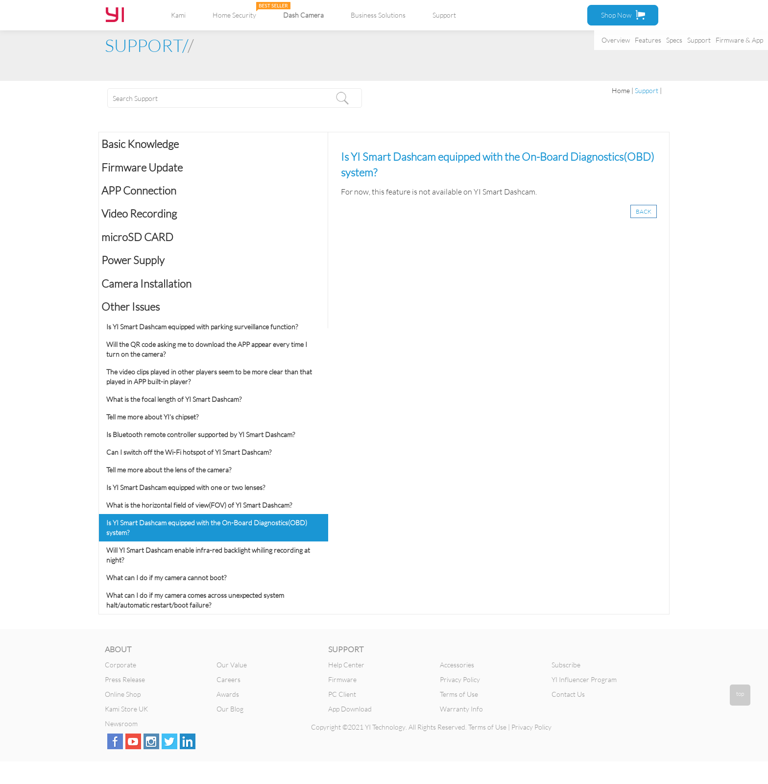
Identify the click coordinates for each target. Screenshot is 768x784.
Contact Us (568, 694)
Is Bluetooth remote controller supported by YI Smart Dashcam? (200, 434)
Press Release (125, 679)
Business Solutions (378, 15)
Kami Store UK (126, 709)
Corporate (120, 665)
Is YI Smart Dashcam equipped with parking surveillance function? (202, 326)
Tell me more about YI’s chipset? (152, 417)
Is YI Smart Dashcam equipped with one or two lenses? (185, 487)
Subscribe (566, 665)
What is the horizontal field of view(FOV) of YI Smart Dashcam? (199, 505)
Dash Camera (303, 15)
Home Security (234, 15)
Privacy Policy (460, 679)
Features (648, 40)
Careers (228, 679)
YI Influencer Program (584, 679)
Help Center (346, 665)
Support (699, 40)
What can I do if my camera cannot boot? (166, 577)
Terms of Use (459, 694)
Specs (674, 40)
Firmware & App (739, 40)
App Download (350, 709)
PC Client (342, 694)
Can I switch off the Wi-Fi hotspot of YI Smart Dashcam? (188, 452)
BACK (643, 211)
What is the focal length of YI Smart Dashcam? (173, 399)
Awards (227, 694)
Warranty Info (461, 709)
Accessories (457, 665)
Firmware (342, 679)
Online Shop (123, 694)
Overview (615, 40)
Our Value (231, 665)
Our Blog (229, 709)
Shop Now (623, 15)
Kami (178, 15)
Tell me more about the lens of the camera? (168, 470)
